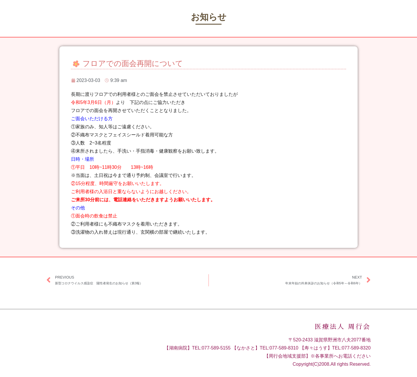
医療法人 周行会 (343, 327)
